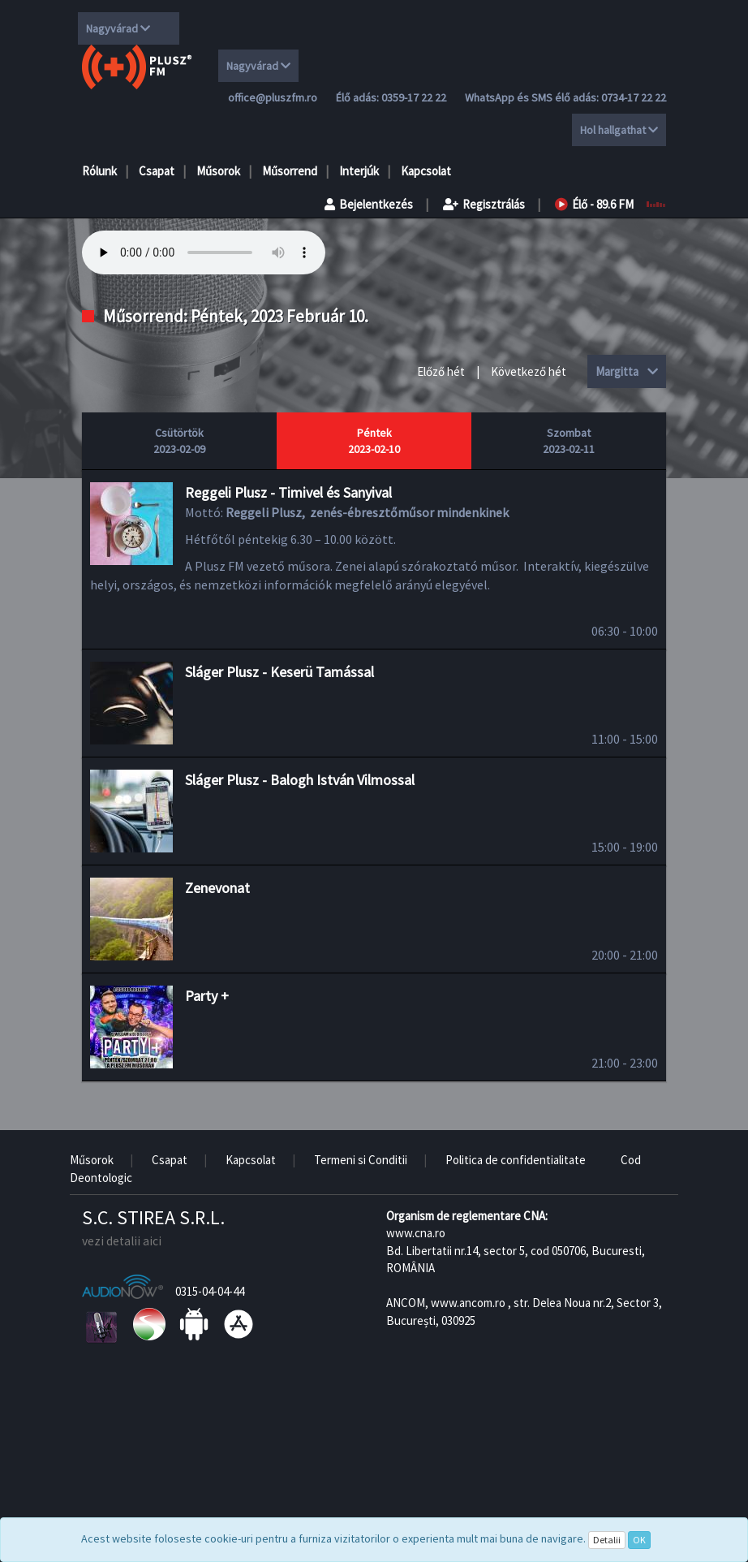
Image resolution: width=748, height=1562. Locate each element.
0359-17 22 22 (413, 97)
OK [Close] (639, 1540)
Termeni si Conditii (360, 1159)
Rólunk (99, 171)
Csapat (156, 171)
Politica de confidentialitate (515, 1159)
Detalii (607, 1540)
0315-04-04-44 (209, 1291)
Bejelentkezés (369, 204)
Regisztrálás (484, 204)
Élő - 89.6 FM (594, 204)
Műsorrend (289, 171)
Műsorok (218, 171)
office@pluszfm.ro (272, 97)
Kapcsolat (426, 171)
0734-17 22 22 (633, 97)
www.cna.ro (415, 1233)
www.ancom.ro (468, 1302)
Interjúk (359, 171)
